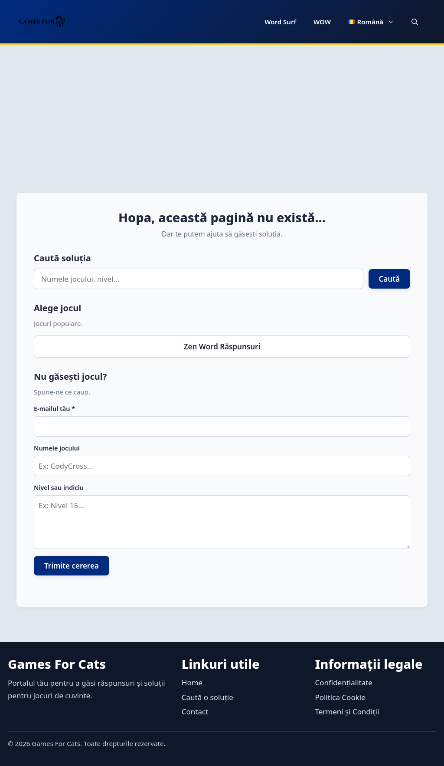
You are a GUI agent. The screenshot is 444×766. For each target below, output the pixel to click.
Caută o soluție (207, 697)
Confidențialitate (343, 682)
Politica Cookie (340, 697)
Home (192, 682)
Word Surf (280, 21)
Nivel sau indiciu (59, 487)
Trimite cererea (71, 566)
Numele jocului (57, 448)
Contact (195, 712)
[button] (415, 22)
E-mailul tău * (54, 408)
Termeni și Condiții (347, 712)
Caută (389, 279)
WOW (322, 21)
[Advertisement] (222, 110)
